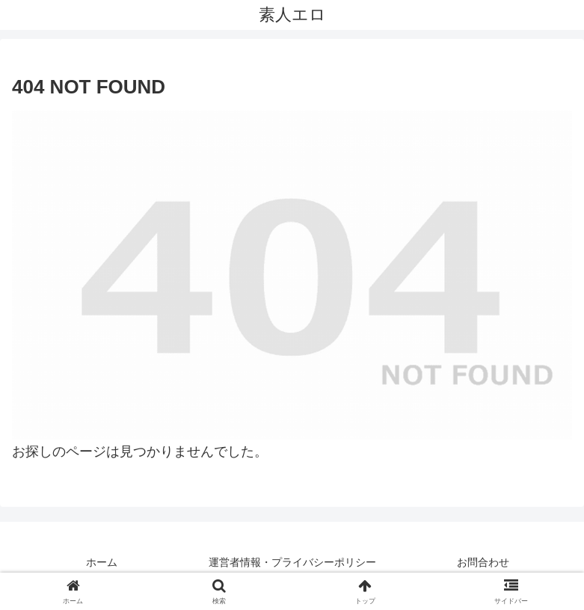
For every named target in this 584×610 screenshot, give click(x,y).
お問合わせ (483, 562)
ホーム (101, 562)
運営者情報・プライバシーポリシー (292, 562)
